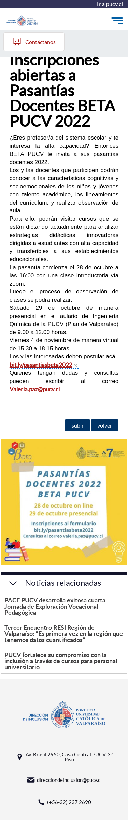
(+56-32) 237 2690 (64, 802)
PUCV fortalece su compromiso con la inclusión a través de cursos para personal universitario (60, 660)
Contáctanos (34, 42)
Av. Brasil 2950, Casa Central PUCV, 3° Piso (64, 757)
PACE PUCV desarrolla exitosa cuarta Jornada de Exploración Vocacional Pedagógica (54, 606)
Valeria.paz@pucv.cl (35, 389)
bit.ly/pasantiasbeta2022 (41, 364)
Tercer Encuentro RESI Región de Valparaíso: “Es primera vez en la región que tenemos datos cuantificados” (63, 633)
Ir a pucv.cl (110, 4)
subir (78, 425)
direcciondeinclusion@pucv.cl (64, 780)
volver (104, 425)
